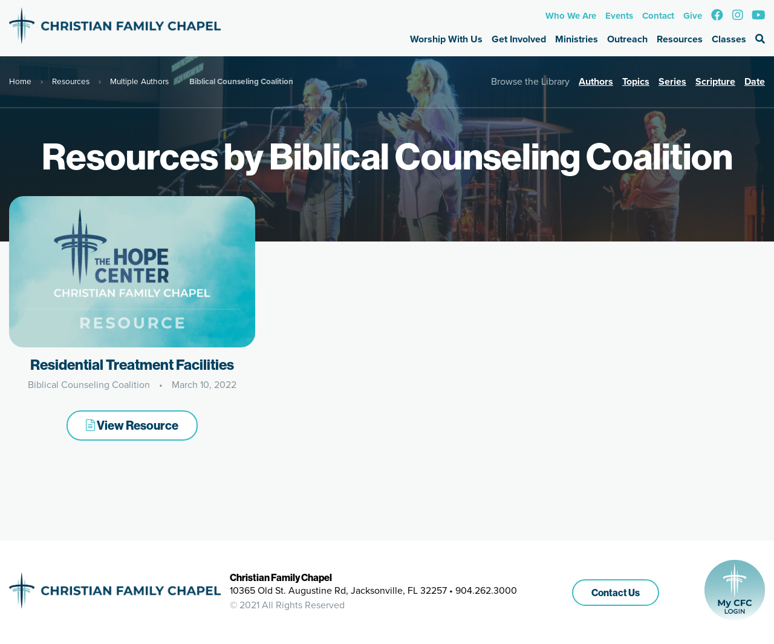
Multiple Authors (139, 81)
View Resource (132, 425)
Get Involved (519, 39)
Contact (658, 15)
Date (754, 81)
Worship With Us (446, 39)
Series (672, 81)
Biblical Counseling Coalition (89, 385)
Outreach (627, 39)
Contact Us (615, 592)
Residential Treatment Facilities (132, 364)
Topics (635, 81)
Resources (680, 39)
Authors (596, 81)
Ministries (576, 39)
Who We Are (570, 15)
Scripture (715, 81)
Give (692, 15)
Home (20, 81)
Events (619, 15)
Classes (729, 39)
